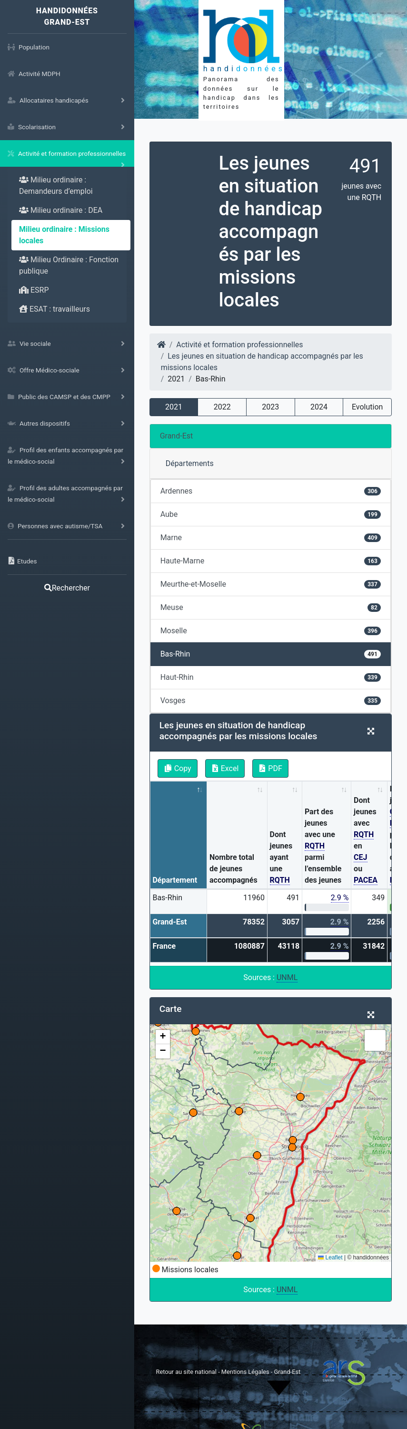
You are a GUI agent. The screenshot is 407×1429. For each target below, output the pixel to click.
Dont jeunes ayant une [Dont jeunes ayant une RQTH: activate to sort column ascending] (281, 857)
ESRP (34, 290)
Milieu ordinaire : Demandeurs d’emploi (56, 185)
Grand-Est (176, 435)
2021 (173, 406)
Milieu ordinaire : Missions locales (64, 235)
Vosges (270, 700)
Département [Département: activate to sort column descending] (174, 880)
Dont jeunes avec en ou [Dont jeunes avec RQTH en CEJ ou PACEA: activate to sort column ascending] (365, 840)
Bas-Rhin (270, 653)
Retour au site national (186, 1371)
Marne (270, 537)
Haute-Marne (270, 560)
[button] (163, 1037)
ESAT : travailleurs (54, 309)
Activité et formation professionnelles (239, 344)
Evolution (367, 406)
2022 (222, 406)
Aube (270, 514)
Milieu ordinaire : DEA (60, 210)
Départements (190, 463)
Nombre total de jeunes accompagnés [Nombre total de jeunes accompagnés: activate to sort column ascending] (233, 869)
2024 (319, 406)
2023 (270, 406)
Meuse (270, 607)
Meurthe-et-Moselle (270, 584)
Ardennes (270, 490)
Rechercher (67, 587)
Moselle (270, 630)
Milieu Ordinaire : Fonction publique (69, 265)
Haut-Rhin (270, 677)
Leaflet (330, 1257)
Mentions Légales (246, 1371)
